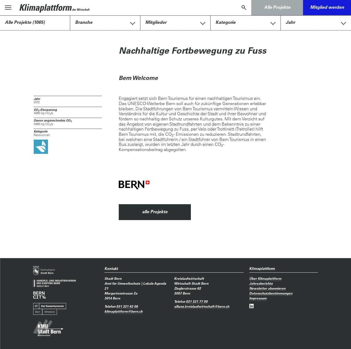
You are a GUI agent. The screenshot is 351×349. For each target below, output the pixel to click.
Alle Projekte (277, 7)
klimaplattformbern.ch (123, 311)
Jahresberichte (261, 283)
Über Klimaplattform (265, 278)
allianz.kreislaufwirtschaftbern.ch (201, 306)
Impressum (258, 298)
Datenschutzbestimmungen (270, 293)
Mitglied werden (327, 7)
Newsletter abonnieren (267, 288)
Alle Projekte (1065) (25, 22)
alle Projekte (155, 211)
